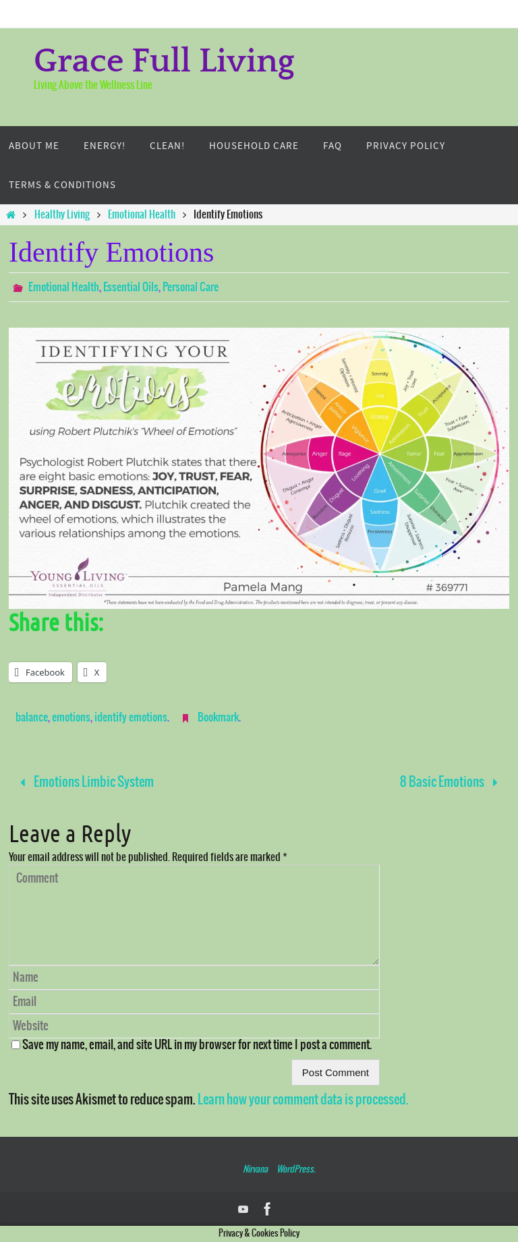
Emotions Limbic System (83, 782)
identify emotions (130, 717)
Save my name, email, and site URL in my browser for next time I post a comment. (197, 1045)
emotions (71, 717)
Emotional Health (141, 214)
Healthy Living (62, 214)
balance (32, 717)
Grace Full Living (164, 62)
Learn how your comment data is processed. (303, 1099)
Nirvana (255, 1169)
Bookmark (218, 717)
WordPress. (296, 1169)
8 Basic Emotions (452, 782)
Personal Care (191, 287)
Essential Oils (131, 287)
